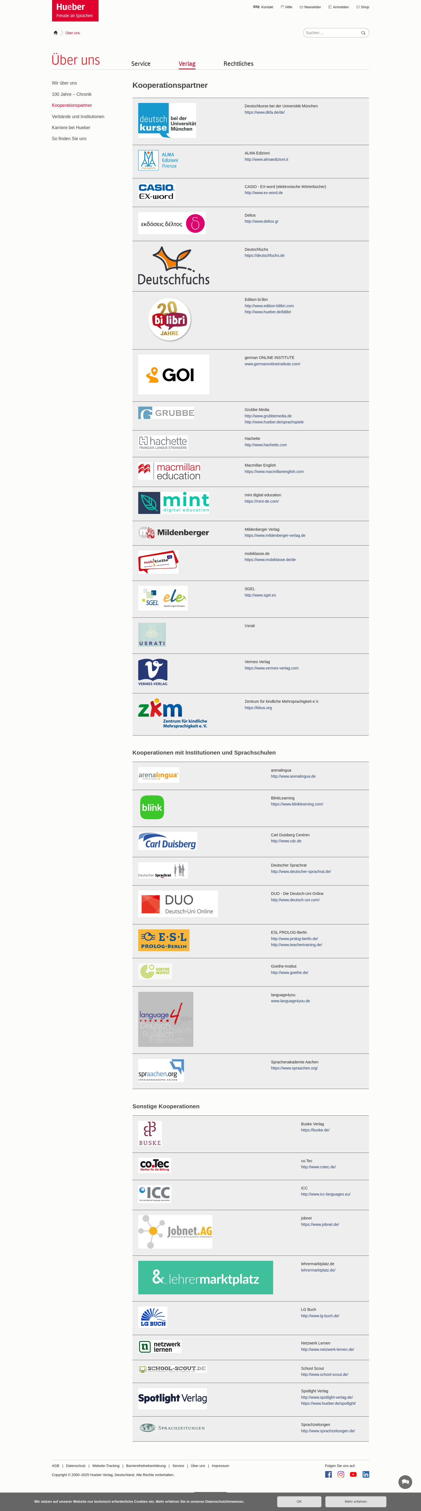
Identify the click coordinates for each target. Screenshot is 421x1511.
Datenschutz (76, 1466)
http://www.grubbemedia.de (268, 416)
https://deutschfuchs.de (265, 256)
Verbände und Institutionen (78, 116)
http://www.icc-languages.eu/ (326, 1194)
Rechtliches (239, 63)
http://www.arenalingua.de (293, 776)
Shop (365, 7)
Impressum (220, 1466)
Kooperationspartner (72, 105)
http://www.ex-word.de (264, 192)
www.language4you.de (290, 1001)
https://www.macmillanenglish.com (274, 471)
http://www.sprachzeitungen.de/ (328, 1431)
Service (141, 63)
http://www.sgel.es (260, 595)
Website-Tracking (105, 1466)
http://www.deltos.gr (262, 221)
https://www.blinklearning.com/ (297, 804)
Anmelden (341, 7)
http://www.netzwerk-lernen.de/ (327, 1349)
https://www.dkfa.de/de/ (265, 112)
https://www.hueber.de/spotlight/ (328, 1403)
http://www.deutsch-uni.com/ (295, 900)
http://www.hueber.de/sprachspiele (274, 422)
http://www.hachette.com (266, 445)
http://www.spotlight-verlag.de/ (327, 1397)
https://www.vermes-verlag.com (272, 668)
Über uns (198, 1466)
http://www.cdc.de (286, 841)
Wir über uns (64, 83)
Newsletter (312, 7)
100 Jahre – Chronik (72, 94)
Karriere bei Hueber (71, 127)
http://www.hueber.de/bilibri (268, 312)
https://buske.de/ (315, 1130)
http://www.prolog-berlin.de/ (294, 939)
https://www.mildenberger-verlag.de (275, 535)
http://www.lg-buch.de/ (320, 1316)
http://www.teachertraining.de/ (296, 945)
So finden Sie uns (69, 138)
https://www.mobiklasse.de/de (270, 560)
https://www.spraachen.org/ (294, 1068)
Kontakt (267, 7)
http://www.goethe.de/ (289, 973)
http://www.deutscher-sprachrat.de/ (301, 871)
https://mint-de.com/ (262, 501)
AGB (55, 1466)
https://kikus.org (258, 708)
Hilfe (288, 7)
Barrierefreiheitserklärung (146, 1466)
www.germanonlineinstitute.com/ (272, 364)
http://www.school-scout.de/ (324, 1375)
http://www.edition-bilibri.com (269, 306)
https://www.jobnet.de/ (320, 1224)
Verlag (187, 63)
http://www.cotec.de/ (318, 1167)
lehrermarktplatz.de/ (318, 1270)
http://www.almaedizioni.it (266, 159)
